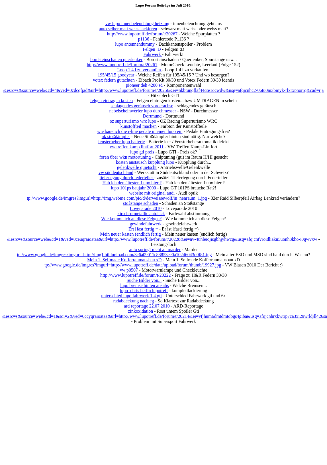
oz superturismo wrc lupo (133, 121)
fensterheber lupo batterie (121, 141)
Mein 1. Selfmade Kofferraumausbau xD (124, 259)
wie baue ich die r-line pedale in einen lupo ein (140, 131)
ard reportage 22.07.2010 (147, 306)
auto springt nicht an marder (155, 249)
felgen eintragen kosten (111, 100)
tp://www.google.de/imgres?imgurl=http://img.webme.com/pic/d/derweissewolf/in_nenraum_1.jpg (117, 198)
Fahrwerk (152, 54)
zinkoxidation (140, 311)
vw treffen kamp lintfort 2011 (137, 146)
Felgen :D (152, 49)
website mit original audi (152, 193)
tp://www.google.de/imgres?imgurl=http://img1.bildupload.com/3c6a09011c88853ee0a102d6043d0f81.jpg (114, 254)
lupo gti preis (142, 151)
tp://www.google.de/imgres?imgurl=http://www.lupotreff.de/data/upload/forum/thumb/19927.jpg (132, 264)
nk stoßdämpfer (116, 136)
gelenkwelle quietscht (137, 167)
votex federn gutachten (114, 80)
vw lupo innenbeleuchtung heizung (137, 23)
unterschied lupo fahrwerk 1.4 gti (131, 295)
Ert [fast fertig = (143, 229)
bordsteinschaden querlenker (116, 59)
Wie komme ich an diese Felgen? (131, 218)
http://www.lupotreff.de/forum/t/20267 (142, 33)
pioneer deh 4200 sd (144, 85)
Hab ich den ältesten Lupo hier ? (132, 182)
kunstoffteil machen (138, 126)
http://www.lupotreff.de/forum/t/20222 (135, 275)
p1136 (143, 39)
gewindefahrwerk (146, 223)
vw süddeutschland (116, 172)
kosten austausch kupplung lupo (145, 162)
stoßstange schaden (140, 203)
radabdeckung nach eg (133, 300)
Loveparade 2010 (146, 208)
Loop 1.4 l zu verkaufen (139, 69)
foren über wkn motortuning (125, 157)
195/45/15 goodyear (116, 74)
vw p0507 (129, 270)
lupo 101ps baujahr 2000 (133, 187)
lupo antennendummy (135, 44)
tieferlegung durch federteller (127, 177)
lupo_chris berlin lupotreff (144, 290)
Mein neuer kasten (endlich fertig (131, 234)
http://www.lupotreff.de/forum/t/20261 (122, 64)
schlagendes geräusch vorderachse (142, 105)
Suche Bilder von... (144, 280)
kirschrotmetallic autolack (141, 213)
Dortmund (152, 116)
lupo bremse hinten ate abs (144, 285)
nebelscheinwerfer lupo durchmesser (142, 110)
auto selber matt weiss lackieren (128, 28)
